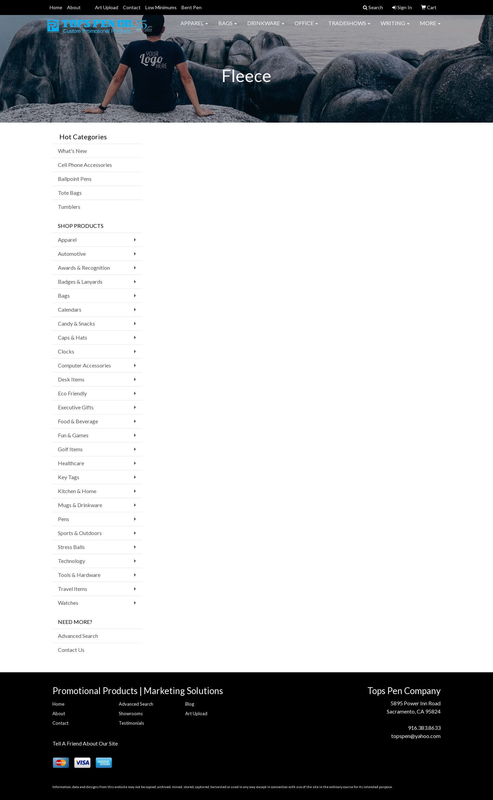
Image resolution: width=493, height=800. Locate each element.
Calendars (69, 309)
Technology (71, 561)
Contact (132, 7)
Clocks (66, 351)
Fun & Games (73, 435)
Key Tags (68, 477)
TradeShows (349, 27)
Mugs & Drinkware (80, 505)
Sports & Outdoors (80, 533)
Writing (395, 27)
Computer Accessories (84, 365)
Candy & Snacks (76, 323)
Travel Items (72, 588)
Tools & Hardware (79, 574)
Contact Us (71, 649)
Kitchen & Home (77, 491)
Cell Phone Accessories (85, 164)
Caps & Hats (72, 337)
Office (306, 27)
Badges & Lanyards (80, 281)
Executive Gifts (76, 407)
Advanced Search (78, 635)
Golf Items (70, 449)
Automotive (72, 253)
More (430, 27)
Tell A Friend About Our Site (85, 743)
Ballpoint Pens (75, 178)
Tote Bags (70, 192)
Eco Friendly (72, 393)
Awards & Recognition (84, 267)
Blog (189, 704)
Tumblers (69, 206)
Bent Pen (191, 7)
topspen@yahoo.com (416, 736)
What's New (72, 150)
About (74, 7)
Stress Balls (71, 547)
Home (56, 7)
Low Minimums (161, 7)
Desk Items (71, 379)
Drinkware (265, 27)
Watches (68, 602)
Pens (63, 519)
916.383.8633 (424, 727)
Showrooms (131, 713)
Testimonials (131, 723)
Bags (227, 27)
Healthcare (71, 463)
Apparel (194, 27)
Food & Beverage (78, 421)
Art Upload (106, 7)
